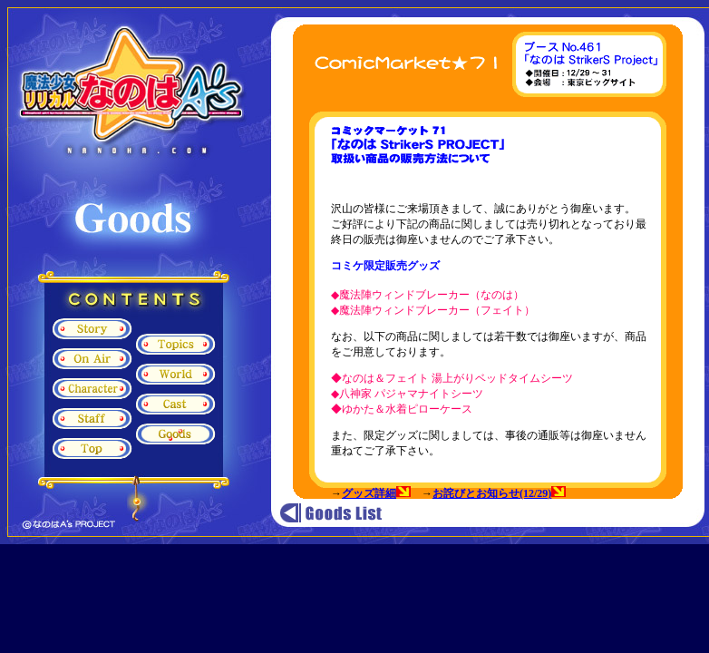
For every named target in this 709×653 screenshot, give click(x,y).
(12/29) (543, 493)
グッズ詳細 (369, 493)
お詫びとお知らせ (476, 493)
